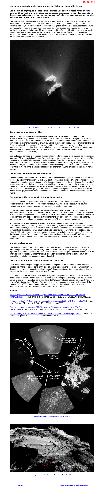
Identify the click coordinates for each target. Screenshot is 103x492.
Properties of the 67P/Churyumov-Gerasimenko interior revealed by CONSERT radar (46, 301)
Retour (20, 485)
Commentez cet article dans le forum (74, 485)
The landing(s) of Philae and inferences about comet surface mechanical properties (45, 314)
